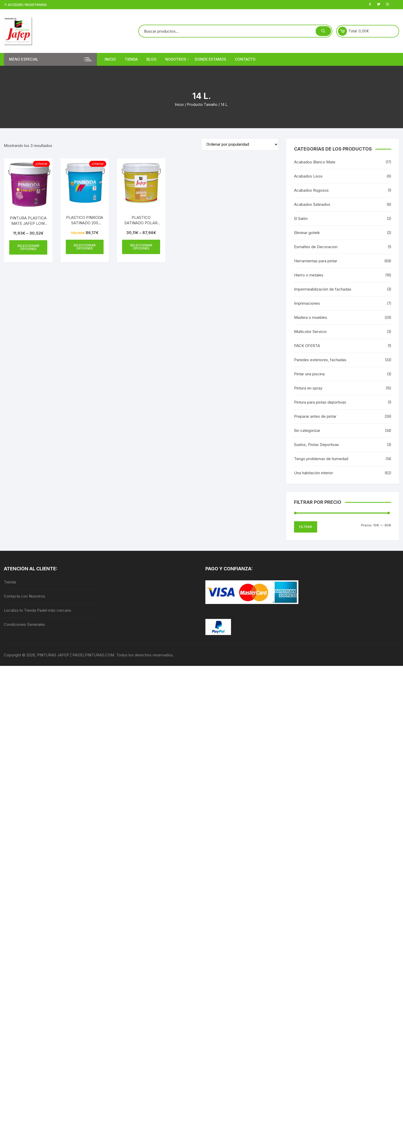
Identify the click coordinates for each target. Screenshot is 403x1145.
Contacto (245, 59)
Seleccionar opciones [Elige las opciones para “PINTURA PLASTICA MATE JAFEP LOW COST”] (28, 247)
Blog (151, 59)
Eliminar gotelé (307, 232)
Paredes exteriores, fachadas (320, 359)
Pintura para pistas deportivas (320, 402)
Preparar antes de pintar (315, 416)
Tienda (131, 59)
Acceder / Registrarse (25, 5)
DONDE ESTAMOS (210, 59)
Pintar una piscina (309, 373)
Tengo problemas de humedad (321, 458)
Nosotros (177, 59)
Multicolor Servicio (310, 331)
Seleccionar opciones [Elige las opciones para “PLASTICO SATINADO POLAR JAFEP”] (141, 246)
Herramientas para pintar (315, 260)
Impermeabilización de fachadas (322, 289)
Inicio (110, 59)
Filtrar (305, 527)
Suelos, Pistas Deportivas (316, 444)
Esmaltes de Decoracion (315, 246)
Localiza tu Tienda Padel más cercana (37, 610)
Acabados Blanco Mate (314, 162)
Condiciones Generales (24, 624)
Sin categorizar (307, 430)
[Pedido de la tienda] (239, 144)
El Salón (301, 218)
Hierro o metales (308, 275)
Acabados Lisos (308, 176)
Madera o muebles (310, 317)
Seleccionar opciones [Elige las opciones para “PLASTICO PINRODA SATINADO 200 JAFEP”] (85, 246)
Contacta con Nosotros (24, 596)
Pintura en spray (308, 388)
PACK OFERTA (307, 345)
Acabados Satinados (312, 204)
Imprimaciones (307, 303)
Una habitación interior (313, 472)
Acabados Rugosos (311, 190)
